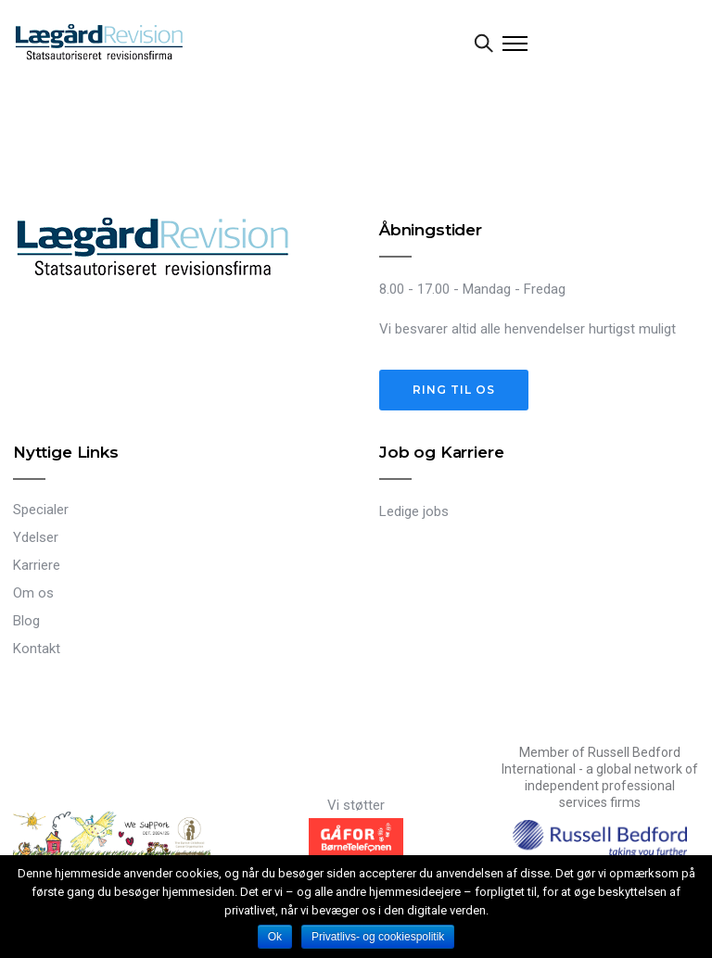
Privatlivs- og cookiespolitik (378, 936)
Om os (33, 593)
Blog (26, 620)
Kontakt (36, 648)
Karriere (36, 565)
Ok (275, 936)
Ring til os (454, 390)
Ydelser (35, 537)
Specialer (41, 509)
